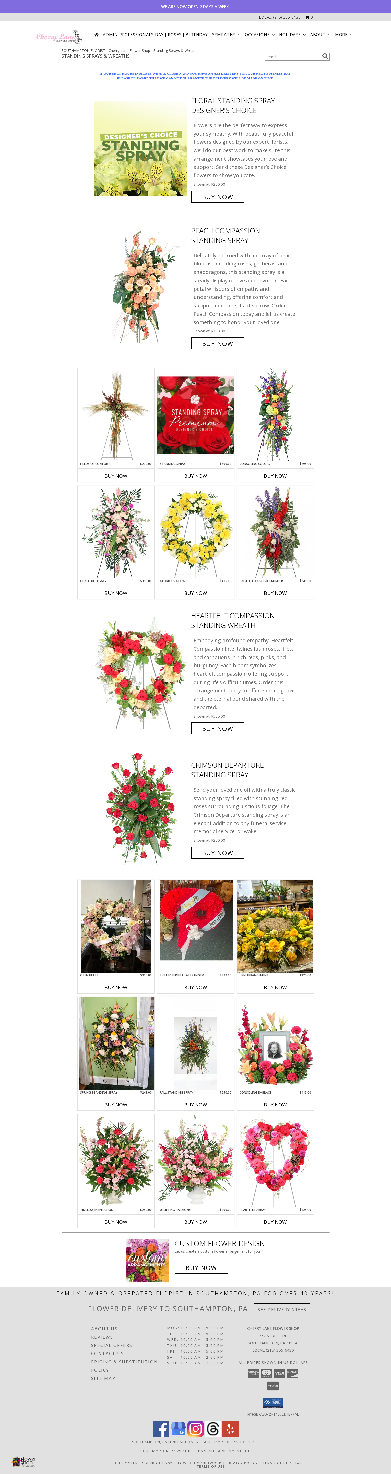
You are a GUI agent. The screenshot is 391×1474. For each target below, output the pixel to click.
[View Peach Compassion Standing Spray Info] (141, 287)
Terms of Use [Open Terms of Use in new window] (211, 1466)
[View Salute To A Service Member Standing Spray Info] (275, 532)
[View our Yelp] (230, 1435)
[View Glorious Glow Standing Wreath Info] (195, 532)
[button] (309, 17)
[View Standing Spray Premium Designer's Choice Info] (195, 415)
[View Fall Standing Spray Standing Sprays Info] (195, 1043)
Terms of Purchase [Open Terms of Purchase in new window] (283, 1462)
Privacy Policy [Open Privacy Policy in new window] (242, 1462)
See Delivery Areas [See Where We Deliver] (282, 1309)
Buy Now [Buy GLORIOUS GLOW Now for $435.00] (195, 593)
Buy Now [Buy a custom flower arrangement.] (201, 1267)
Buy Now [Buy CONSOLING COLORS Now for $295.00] (275, 476)
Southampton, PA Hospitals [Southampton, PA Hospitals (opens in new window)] (231, 1441)
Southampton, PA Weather (167, 1450)
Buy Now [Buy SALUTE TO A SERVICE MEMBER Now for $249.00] (275, 593)
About (321, 35)
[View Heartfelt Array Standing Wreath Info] (275, 1160)
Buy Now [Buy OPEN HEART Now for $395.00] (115, 987)
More (344, 35)
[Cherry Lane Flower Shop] (59, 34)
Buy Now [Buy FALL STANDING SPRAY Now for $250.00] (195, 1104)
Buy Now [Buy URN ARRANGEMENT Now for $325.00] (275, 987)
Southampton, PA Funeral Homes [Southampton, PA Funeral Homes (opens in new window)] (165, 1441)
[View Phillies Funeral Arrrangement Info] (195, 926)
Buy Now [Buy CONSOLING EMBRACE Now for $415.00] (275, 1104)
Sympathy (227, 35)
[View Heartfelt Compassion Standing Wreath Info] (141, 672)
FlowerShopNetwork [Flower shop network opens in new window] (199, 1462)
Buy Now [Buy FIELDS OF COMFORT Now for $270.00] (115, 476)
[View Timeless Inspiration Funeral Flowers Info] (116, 1160)
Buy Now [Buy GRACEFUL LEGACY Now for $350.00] (115, 593)
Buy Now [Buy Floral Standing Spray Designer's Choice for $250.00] (217, 196)
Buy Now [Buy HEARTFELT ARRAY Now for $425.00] (275, 1221)
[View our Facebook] (161, 1435)
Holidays (293, 35)
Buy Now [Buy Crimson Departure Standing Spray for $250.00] (217, 853)
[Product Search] (292, 56)
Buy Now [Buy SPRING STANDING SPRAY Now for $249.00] (115, 1104)
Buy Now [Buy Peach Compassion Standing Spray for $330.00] (217, 343)
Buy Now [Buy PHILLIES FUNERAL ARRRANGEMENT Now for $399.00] (195, 987)
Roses (174, 35)
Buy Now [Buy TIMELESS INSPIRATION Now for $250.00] (115, 1221)
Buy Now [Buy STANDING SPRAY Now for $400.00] (195, 476)
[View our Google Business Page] (178, 1435)
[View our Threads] (213, 1435)
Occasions (260, 35)
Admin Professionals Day (133, 35)
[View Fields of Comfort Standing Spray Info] (116, 414)
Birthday (197, 35)
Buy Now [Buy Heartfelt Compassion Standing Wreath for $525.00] (217, 728)
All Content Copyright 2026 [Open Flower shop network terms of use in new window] (144, 1462)
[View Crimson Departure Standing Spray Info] (141, 808)
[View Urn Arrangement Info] (275, 926)
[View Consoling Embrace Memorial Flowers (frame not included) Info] (275, 1043)
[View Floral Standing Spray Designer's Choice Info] (141, 148)
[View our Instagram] (195, 1435)
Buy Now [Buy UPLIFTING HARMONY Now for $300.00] (195, 1221)
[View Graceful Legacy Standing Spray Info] (116, 532)
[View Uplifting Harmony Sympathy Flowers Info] (195, 1160)
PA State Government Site (224, 1450)
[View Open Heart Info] (116, 926)
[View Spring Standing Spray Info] (116, 1043)
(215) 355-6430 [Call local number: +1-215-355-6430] (287, 17)
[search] (325, 56)
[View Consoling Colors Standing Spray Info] (275, 414)
